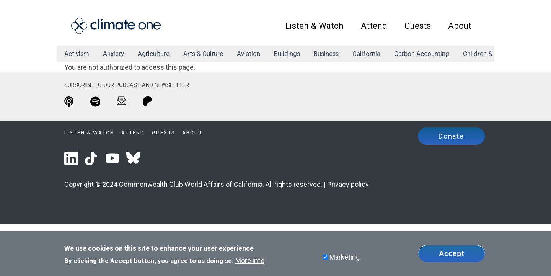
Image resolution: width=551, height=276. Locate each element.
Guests (417, 26)
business (326, 53)
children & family (488, 53)
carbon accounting (421, 53)
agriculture (154, 53)
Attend (374, 26)
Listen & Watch (314, 26)
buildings (287, 53)
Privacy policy (348, 184)
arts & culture (203, 53)
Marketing (344, 257)
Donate (451, 136)
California (366, 53)
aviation (248, 53)
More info (249, 260)
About (459, 26)
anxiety (113, 53)
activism (76, 53)
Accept (451, 253)
